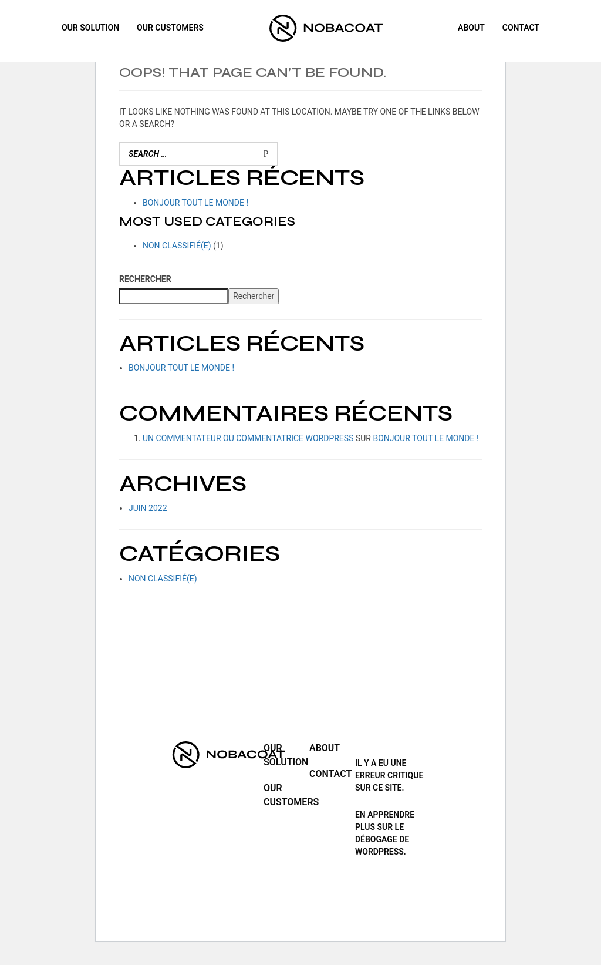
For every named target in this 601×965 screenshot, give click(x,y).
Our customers (170, 28)
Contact (520, 28)
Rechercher (145, 279)
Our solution (90, 28)
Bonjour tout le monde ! (195, 202)
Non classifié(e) (177, 245)
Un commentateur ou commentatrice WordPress (248, 438)
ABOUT (471, 28)
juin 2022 (148, 508)
